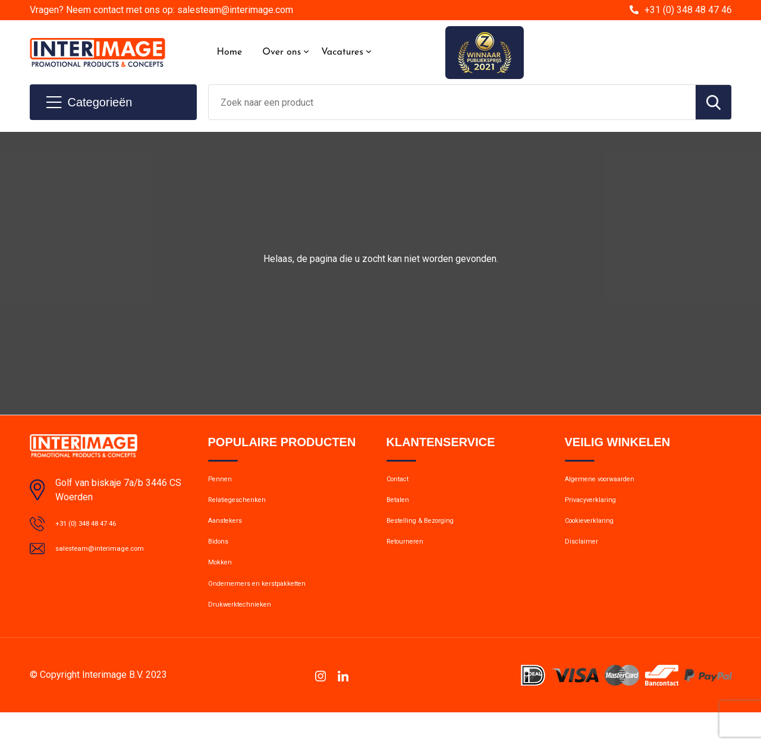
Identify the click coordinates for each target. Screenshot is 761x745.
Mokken (223, 584)
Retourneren (410, 558)
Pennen (222, 481)
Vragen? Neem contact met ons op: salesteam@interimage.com (161, 9)
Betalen (401, 507)
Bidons (221, 558)
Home (230, 52)
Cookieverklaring (597, 533)
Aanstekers (230, 533)
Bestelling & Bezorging (430, 533)
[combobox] (452, 102)
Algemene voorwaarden (611, 481)
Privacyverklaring (597, 507)
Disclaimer (585, 558)
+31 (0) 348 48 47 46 (688, 9)
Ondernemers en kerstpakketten (270, 609)
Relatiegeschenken (244, 507)
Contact (402, 481)
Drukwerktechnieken (247, 635)
